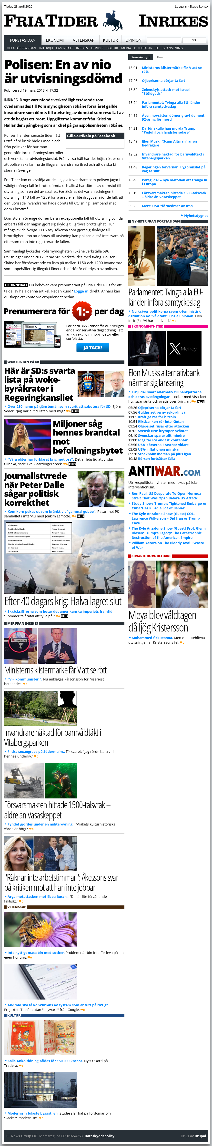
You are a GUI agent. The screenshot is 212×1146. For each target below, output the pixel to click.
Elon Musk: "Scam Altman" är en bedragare (169, 143)
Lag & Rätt (64, 48)
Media (126, 48)
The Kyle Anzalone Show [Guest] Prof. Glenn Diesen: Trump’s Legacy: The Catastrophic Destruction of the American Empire (169, 533)
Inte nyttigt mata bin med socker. (36, 952)
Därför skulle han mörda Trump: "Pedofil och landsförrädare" (169, 130)
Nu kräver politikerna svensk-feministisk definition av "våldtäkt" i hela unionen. (164, 313)
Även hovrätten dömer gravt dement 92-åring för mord (173, 117)
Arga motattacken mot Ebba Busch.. (38, 896)
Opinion (133, 40)
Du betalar (143, 48)
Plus (159, 57)
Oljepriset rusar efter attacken (163, 426)
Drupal (200, 1136)
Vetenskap (83, 40)
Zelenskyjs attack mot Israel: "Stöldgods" (166, 91)
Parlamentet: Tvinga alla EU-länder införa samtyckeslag (171, 104)
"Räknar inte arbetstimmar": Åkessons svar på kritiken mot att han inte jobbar (61, 882)
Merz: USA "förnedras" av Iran (167, 206)
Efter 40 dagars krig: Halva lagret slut (62, 601)
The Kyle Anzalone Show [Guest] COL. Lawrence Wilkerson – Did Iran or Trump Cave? (166, 518)
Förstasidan (23, 40)
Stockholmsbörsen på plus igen (164, 454)
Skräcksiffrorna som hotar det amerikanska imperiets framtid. (60, 611)
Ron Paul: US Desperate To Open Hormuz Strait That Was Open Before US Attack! (166, 495)
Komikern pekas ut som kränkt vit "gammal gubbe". (52, 511)
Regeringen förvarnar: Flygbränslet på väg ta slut (173, 169)
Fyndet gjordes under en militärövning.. (41, 824)
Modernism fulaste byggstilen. (33, 1113)
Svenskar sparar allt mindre (161, 435)
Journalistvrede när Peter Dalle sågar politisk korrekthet (35, 489)
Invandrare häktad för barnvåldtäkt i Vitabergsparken (173, 156)
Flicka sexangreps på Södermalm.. (36, 751)
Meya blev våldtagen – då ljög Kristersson (165, 621)
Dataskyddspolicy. (100, 1136)
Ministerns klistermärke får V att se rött (172, 69)
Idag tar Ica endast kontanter (163, 440)
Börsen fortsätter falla (156, 458)
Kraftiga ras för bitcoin (157, 417)
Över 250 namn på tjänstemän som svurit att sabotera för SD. (59, 406)
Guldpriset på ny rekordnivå (161, 412)
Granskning (172, 48)
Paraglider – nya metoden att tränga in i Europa (174, 182)
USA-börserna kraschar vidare (163, 444)
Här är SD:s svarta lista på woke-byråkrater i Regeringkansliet (39, 384)
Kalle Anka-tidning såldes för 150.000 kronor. (45, 1061)
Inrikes (82, 48)
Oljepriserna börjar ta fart (163, 80)
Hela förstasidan (21, 48)
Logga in (81, 291)
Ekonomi (55, 40)
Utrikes (97, 48)
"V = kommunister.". (25, 679)
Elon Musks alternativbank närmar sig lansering (163, 377)
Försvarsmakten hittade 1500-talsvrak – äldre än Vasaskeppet (174, 195)
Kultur (110, 40)
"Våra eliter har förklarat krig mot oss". (41, 459)
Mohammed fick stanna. (152, 637)
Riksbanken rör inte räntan (161, 421)
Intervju (46, 48)
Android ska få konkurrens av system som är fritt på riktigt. (58, 1005)
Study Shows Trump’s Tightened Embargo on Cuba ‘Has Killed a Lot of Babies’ (169, 505)
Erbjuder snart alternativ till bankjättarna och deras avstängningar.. (165, 394)
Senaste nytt (142, 56)
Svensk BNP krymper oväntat (163, 430)
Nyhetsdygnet (196, 215)
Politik (112, 48)
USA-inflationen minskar (159, 449)
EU (157, 48)
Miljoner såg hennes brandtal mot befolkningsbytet (87, 437)
